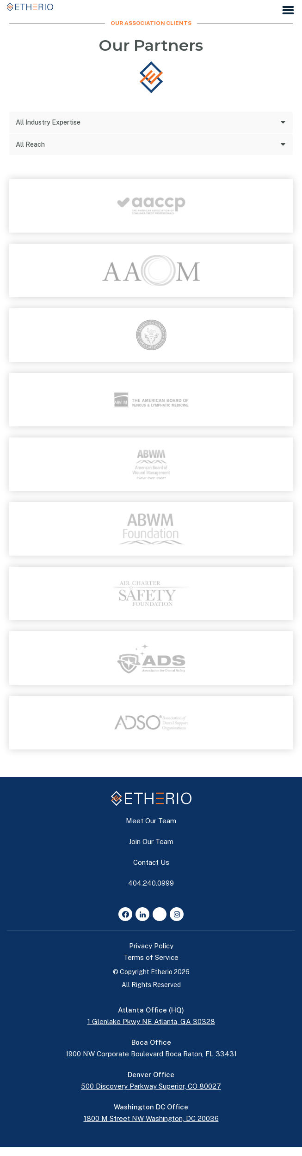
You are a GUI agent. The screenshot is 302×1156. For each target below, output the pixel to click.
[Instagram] (177, 914)
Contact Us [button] (151, 862)
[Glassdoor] (159, 914)
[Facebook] (125, 914)
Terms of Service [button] (151, 957)
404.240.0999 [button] (151, 883)
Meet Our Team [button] (151, 821)
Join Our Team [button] (151, 841)
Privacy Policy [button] (151, 946)
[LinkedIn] (142, 914)
